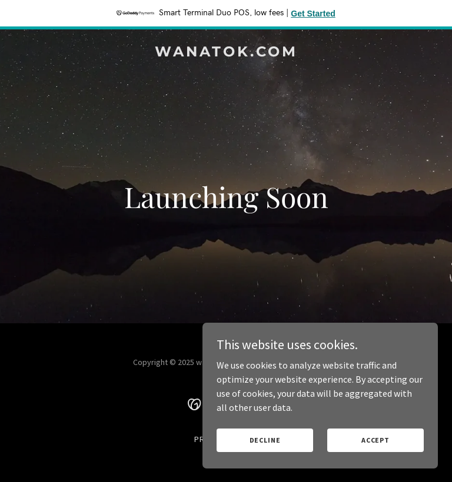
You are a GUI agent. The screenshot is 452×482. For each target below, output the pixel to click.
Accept (375, 440)
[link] (226, 53)
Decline (265, 440)
